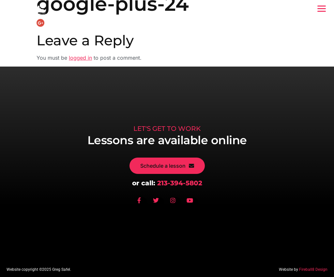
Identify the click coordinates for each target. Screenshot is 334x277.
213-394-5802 (179, 183)
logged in (80, 57)
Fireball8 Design (313, 269)
